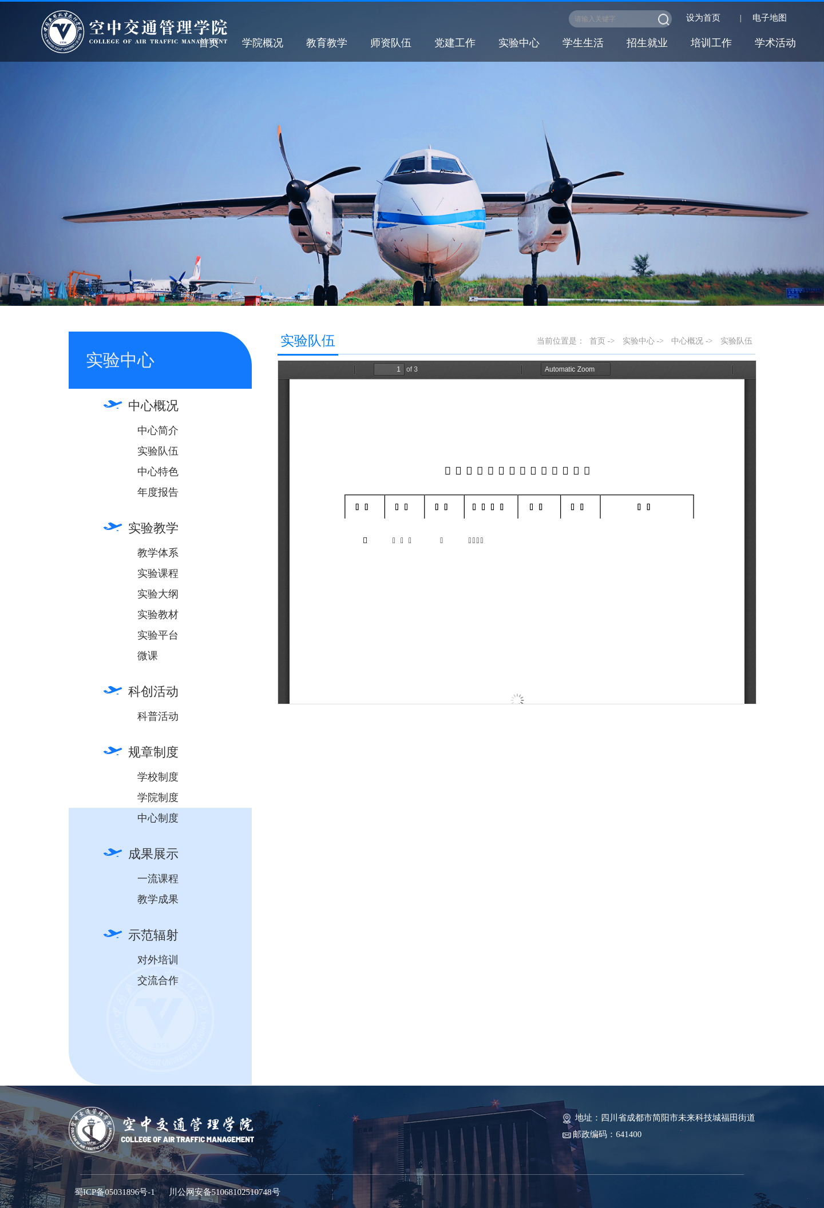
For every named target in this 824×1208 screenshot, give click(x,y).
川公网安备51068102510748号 (224, 1192)
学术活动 (775, 43)
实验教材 (158, 614)
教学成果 (158, 899)
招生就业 (647, 43)
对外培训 (158, 960)
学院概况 (262, 43)
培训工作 (711, 43)
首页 (209, 43)
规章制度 (153, 752)
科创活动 (153, 691)
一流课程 (158, 878)
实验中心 (519, 43)
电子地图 (769, 17)
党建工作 (455, 43)
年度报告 (158, 492)
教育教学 (326, 43)
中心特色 (158, 471)
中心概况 (153, 405)
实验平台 (158, 635)
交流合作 (158, 980)
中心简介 (158, 430)
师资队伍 (390, 43)
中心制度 (158, 818)
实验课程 (158, 573)
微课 (147, 655)
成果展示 (153, 854)
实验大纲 (158, 594)
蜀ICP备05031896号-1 (114, 1192)
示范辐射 (153, 935)
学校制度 (158, 777)
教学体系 (158, 553)
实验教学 (153, 528)
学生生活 (583, 43)
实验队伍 (158, 451)
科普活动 (158, 716)
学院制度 (158, 797)
